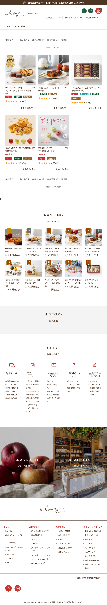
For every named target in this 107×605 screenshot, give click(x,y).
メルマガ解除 (90, 552)
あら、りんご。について (73, 17)
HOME (8, 26)
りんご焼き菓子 (11, 542)
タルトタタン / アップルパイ (13, 537)
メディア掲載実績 (39, 559)
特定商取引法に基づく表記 (94, 566)
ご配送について (64, 543)
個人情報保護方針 (92, 560)
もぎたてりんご (10, 554)
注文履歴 (88, 543)
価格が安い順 (38, 40)
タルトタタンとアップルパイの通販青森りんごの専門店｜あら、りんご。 (56, 602)
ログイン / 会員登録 (93, 531)
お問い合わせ (63, 552)
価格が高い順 (53, 40)
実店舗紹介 (91, 17)
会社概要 (90, 556)
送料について (63, 539)
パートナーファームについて (40, 549)
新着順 (64, 40)
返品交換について (65, 547)
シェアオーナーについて (40, 555)
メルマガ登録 (90, 547)
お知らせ (34, 543)
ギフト (58, 17)
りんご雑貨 (9, 558)
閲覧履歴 (88, 539)
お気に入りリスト (91, 535)
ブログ (34, 539)
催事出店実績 (38, 563)
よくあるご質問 (64, 531)
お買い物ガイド (64, 535)
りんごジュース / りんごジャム (14, 548)
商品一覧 (48, 17)
